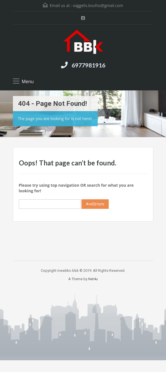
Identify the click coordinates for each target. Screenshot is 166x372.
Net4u (93, 279)
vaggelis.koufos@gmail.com (98, 5)
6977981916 (88, 65)
